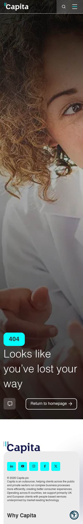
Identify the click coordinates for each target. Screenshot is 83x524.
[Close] (64, 6)
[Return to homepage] (51, 403)
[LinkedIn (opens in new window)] (11, 466)
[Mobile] (74, 6)
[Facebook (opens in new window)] (44, 466)
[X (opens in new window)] (56, 466)
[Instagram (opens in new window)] (33, 466)
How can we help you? (9, 404)
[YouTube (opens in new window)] (22, 466)
